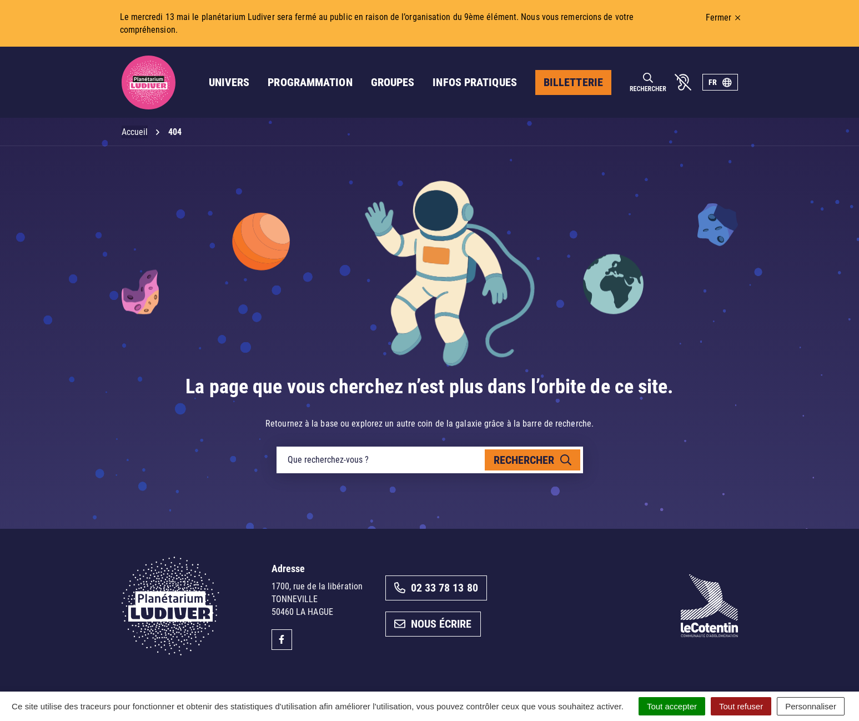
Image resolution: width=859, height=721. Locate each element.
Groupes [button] (393, 82)
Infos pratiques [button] (475, 82)
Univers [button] (229, 82)
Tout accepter (672, 706)
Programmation (310, 82)
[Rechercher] (648, 82)
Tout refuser (741, 706)
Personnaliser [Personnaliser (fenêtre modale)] (810, 706)
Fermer (723, 17)
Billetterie (573, 82)
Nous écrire (433, 623)
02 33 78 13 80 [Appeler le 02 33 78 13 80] (436, 587)
